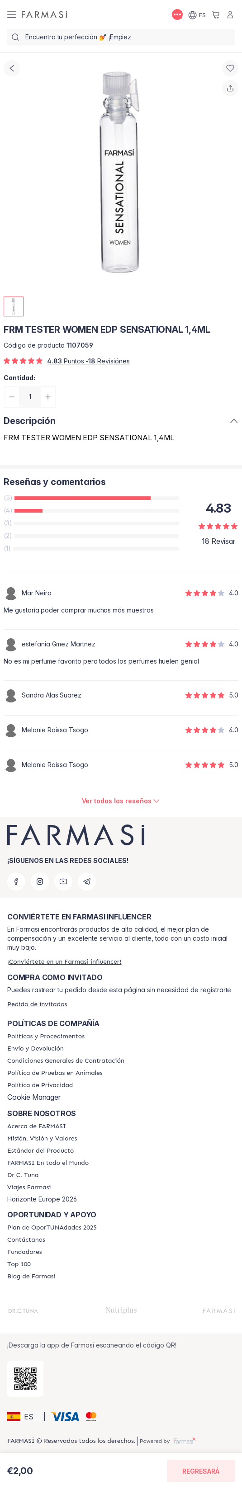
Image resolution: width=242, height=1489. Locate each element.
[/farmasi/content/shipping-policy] (35, 1048)
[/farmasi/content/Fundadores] (24, 1252)
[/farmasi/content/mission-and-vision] (42, 1138)
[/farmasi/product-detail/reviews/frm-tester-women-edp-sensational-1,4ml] (121, 801)
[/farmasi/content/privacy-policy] (40, 1085)
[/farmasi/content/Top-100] (19, 1264)
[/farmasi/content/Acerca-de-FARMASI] (36, 1126)
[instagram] (40, 881)
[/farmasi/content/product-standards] (40, 1150)
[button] (24, 1416)
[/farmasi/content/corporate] (48, 1163)
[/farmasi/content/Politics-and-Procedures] (46, 1036)
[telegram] (87, 881)
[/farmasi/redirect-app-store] (25, 1379)
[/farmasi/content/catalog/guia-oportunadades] (52, 1227)
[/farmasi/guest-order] (37, 1004)
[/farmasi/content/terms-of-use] (65, 1061)
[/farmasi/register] (64, 962)
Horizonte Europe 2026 (42, 1199)
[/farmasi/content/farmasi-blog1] (31, 1276)
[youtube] (63, 881)
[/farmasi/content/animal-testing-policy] (55, 1073)
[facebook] (16, 881)
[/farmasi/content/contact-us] (26, 1240)
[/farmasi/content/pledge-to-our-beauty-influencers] (22, 1175)
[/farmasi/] (44, 14)
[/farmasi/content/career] (29, 1187)
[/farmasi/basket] (215, 14)
